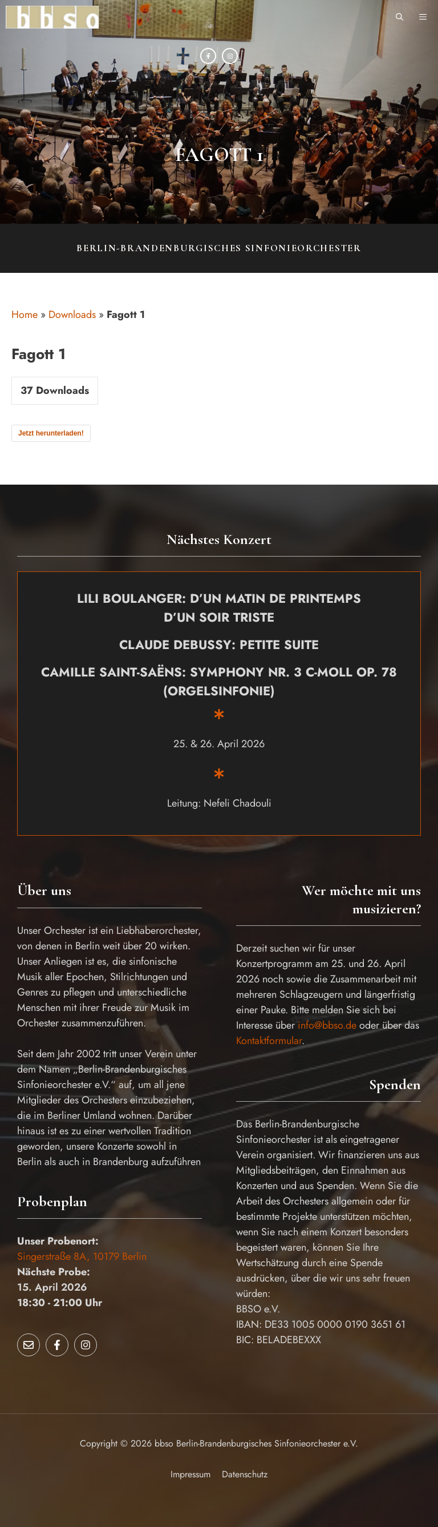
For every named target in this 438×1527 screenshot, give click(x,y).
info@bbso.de (327, 1025)
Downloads (72, 314)
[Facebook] (208, 56)
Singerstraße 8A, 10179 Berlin (82, 1256)
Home (24, 314)
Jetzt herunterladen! (51, 433)
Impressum (190, 1474)
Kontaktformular (269, 1040)
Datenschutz (244, 1474)
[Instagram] (230, 56)
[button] (399, 17)
